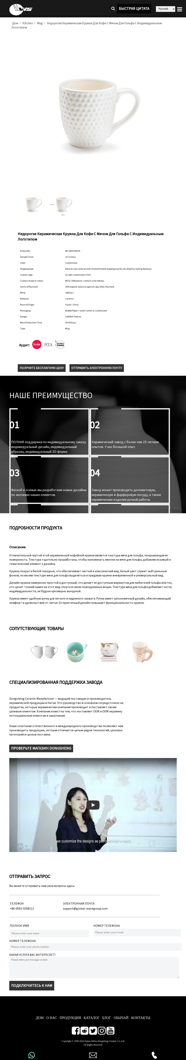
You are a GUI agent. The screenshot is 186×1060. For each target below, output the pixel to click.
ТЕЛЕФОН (17, 904)
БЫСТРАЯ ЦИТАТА (134, 8)
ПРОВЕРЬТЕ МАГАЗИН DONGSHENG (41, 748)
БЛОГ (106, 1018)
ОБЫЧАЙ (121, 1018)
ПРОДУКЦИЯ (70, 1018)
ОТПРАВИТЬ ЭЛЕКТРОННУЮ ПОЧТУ (96, 368)
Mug (40, 23)
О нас (51, 1018)
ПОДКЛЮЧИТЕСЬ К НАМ (31, 985)
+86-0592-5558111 (22, 909)
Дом (15, 23)
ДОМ (40, 1018)
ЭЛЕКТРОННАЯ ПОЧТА (79, 904)
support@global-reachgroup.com (85, 909)
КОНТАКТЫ (140, 1018)
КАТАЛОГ (92, 1018)
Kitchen (27, 23)
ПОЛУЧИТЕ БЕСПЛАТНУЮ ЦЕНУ (42, 368)
